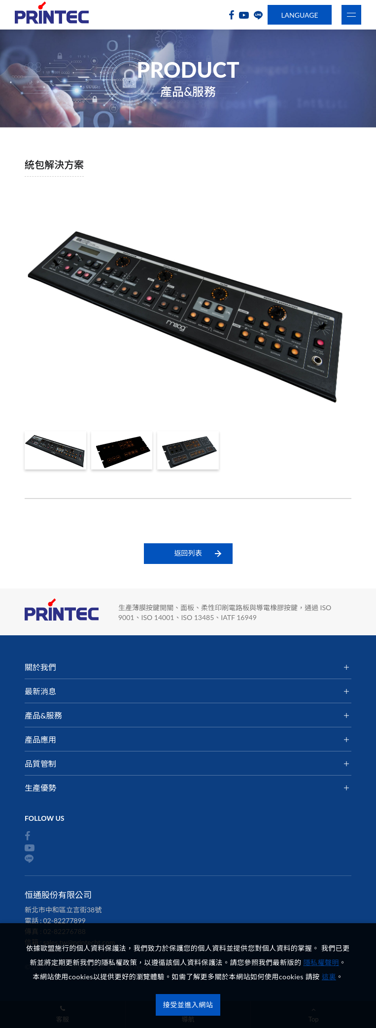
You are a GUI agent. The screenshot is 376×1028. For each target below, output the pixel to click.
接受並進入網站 (188, 1004)
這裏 (329, 976)
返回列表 (188, 553)
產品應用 (40, 739)
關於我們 (40, 667)
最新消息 (40, 691)
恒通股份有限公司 (52, 15)
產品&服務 (43, 715)
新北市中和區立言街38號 (63, 909)
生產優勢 (40, 787)
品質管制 (40, 763)
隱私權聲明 (322, 962)
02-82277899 (64, 920)
